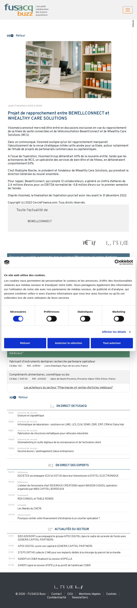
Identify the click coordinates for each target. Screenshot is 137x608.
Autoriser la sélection (68, 343)
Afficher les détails (114, 331)
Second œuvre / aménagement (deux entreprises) (45, 451)
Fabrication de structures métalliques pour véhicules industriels (52, 433)
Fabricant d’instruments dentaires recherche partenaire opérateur (52, 362)
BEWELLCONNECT (40, 221)
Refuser (25, 343)
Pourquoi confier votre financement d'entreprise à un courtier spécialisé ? (58, 518)
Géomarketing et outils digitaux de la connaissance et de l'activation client (59, 442)
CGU (70, 594)
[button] (16, 35)
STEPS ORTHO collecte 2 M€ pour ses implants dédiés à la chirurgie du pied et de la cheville (69, 552)
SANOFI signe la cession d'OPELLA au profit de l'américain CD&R (54, 565)
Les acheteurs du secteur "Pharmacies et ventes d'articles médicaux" (68, 388)
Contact (56, 594)
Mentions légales (90, 594)
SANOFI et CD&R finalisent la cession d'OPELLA (45, 559)
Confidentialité (56, 597)
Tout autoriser (112, 343)
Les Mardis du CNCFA (29, 508)
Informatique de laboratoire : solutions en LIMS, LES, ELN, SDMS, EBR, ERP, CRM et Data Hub (70, 424)
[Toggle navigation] (128, 9)
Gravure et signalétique (30, 415)
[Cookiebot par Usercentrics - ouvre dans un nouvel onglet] (117, 262)
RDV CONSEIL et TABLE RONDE (35, 499)
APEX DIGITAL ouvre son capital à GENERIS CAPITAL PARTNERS (55, 546)
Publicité (133, 23)
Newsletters (80, 597)
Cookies (111, 594)
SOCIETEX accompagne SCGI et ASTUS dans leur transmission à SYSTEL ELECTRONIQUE (68, 476)
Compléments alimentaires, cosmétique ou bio (39, 375)
